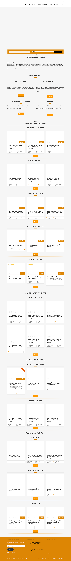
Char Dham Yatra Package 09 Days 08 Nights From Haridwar (35, 245)
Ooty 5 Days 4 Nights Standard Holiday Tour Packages (14, 457)
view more (35, 155)
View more (21, 95)
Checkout (62, 559)
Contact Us (58, 559)
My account (39, 558)
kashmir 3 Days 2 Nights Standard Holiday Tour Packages (15, 180)
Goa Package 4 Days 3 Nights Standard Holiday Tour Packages (35, 522)
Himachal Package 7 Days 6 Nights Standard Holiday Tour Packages (54, 212)
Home (26, 4)
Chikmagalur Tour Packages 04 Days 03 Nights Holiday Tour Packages (54, 383)
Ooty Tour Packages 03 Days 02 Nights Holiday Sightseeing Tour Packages (35, 457)
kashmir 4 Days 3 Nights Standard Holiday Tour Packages (34, 180)
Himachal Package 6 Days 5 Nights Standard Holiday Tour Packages (16, 212)
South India (44, 4)
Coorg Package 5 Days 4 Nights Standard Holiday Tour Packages (54, 420)
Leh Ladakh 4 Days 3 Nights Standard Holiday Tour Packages (16, 147)
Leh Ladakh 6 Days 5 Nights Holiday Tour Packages (54, 146)
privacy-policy (44, 558)
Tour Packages (32, 4)
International (57, 4)
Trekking (50, 4)
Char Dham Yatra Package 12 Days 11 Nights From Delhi (16, 244)
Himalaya (39, 4)
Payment (54, 559)
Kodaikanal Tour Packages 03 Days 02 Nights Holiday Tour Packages (54, 489)
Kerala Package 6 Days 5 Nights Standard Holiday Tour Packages (54, 317)
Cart (51, 559)
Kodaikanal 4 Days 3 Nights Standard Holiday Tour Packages (35, 489)
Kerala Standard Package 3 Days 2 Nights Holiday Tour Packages (54, 341)
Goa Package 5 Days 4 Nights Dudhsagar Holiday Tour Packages (54, 522)
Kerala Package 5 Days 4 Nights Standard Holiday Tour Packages (35, 317)
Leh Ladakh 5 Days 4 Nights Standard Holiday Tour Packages (35, 147)
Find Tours (58, 51)
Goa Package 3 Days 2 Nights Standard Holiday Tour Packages (16, 522)
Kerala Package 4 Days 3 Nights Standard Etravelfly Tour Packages (15, 317)
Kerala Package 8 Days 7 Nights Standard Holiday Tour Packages (35, 341)
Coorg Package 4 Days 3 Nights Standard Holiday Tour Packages (35, 420)
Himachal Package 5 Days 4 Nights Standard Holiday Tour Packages (35, 212)
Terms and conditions (60, 558)
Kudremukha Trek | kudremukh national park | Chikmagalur (15, 383)
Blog (63, 4)
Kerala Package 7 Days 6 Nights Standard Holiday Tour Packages (16, 347)
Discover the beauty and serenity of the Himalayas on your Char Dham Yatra (37, 549)
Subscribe (11, 549)
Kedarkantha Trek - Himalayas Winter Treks (15, 277)
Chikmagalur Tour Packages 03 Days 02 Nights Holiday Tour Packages (35, 383)
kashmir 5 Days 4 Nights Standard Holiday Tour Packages (53, 180)
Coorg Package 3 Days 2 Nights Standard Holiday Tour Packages (16, 420)
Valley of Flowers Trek (53, 276)
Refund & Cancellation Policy (52, 558)
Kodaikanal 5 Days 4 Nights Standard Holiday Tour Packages (15, 489)
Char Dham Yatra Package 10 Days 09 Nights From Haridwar (54, 245)
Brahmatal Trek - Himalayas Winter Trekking (35, 277)
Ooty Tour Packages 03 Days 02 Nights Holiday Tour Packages (54, 457)
